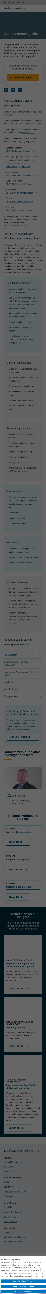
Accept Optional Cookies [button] (23, 1281)
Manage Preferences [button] (23, 1291)
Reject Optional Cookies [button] (23, 1286)
